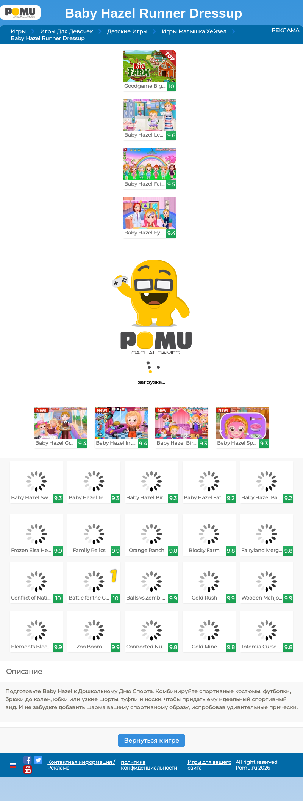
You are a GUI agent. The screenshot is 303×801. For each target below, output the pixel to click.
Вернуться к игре (151, 740)
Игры (18, 31)
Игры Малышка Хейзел (194, 31)
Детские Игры (127, 31)
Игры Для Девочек (66, 31)
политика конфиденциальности (149, 765)
